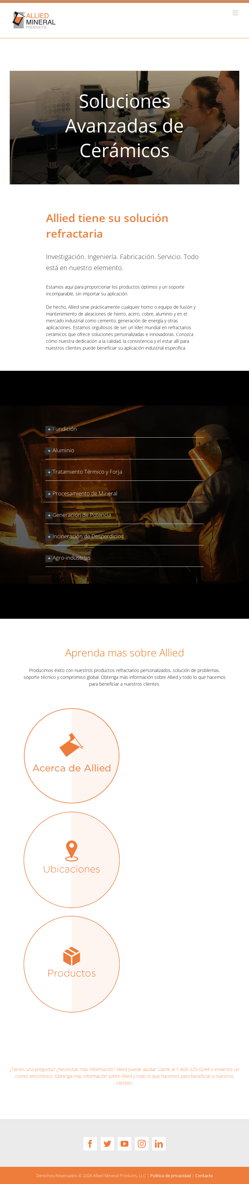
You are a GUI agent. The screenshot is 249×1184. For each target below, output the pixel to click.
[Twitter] (107, 1144)
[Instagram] (141, 1144)
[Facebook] (90, 1144)
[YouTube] (124, 1144)
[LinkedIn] (159, 1144)
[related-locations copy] (71, 813)
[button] (124, 428)
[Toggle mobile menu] (235, 12)
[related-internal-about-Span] (71, 709)
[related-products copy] (71, 917)
